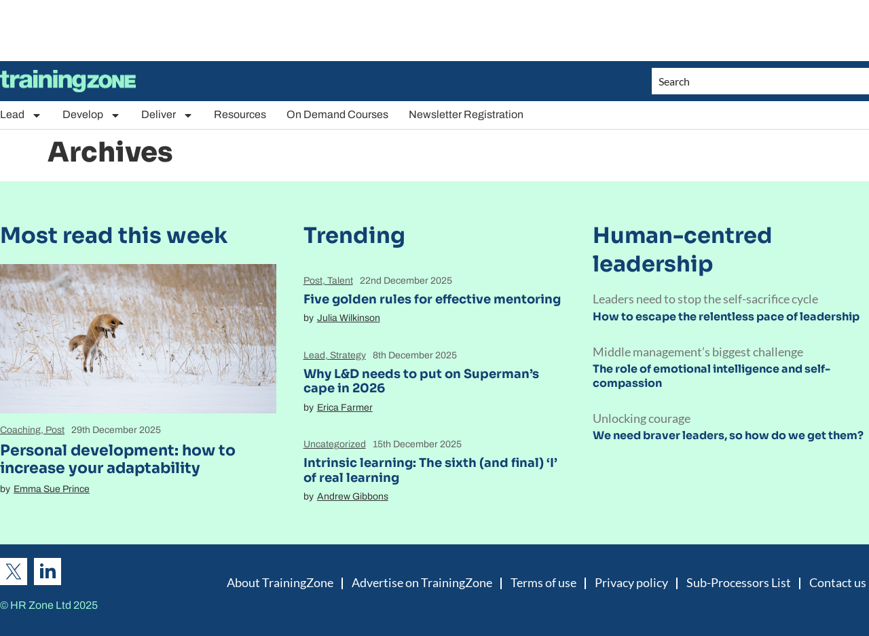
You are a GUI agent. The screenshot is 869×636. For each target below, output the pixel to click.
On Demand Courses (337, 114)
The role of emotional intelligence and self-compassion (711, 376)
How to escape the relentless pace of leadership (726, 317)
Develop (91, 115)
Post (54, 430)
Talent (340, 281)
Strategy (348, 355)
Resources (240, 114)
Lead (21, 115)
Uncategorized (334, 444)
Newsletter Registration (466, 114)
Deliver (167, 115)
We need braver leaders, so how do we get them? (728, 435)
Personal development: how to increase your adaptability (118, 459)
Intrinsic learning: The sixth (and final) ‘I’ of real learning (430, 470)
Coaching (20, 430)
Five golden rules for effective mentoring (432, 299)
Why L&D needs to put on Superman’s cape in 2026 (421, 381)
